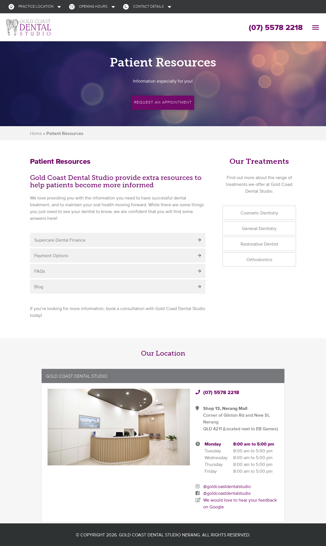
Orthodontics (259, 259)
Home (36, 133)
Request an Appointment (163, 102)
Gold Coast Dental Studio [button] (76, 376)
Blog (38, 286)
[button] (36, 6)
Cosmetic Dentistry (259, 212)
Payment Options (51, 255)
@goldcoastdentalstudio (227, 486)
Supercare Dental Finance (59, 239)
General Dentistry (259, 228)
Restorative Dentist (259, 243)
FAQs (39, 271)
